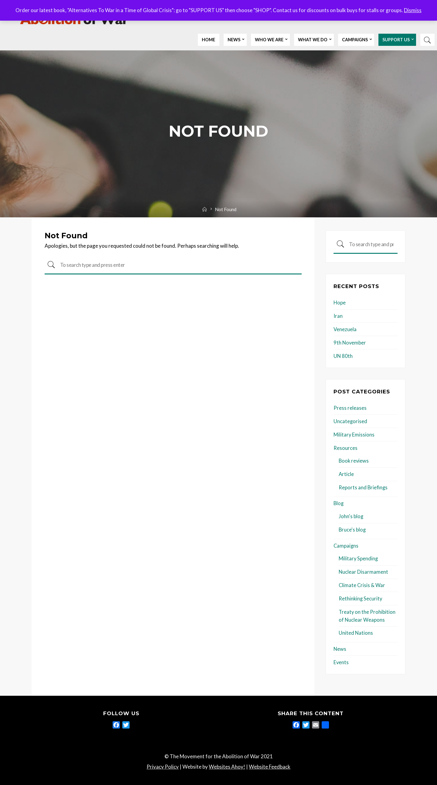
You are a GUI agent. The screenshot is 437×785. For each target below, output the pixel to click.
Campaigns (346, 544)
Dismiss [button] (413, 10)
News (340, 647)
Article (346, 473)
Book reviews (354, 460)
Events (341, 660)
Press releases (350, 407)
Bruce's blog (352, 528)
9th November (350, 342)
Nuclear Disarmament (363, 570)
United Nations (356, 631)
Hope (340, 303)
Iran (338, 316)
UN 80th (343, 355)
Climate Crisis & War (362, 583)
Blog (339, 502)
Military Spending (358, 557)
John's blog (351, 515)
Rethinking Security (361, 596)
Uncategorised (351, 421)
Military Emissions (354, 434)
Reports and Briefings (363, 486)
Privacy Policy (163, 764)
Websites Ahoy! (227, 764)
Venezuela (345, 329)
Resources (345, 447)
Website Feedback (269, 764)
